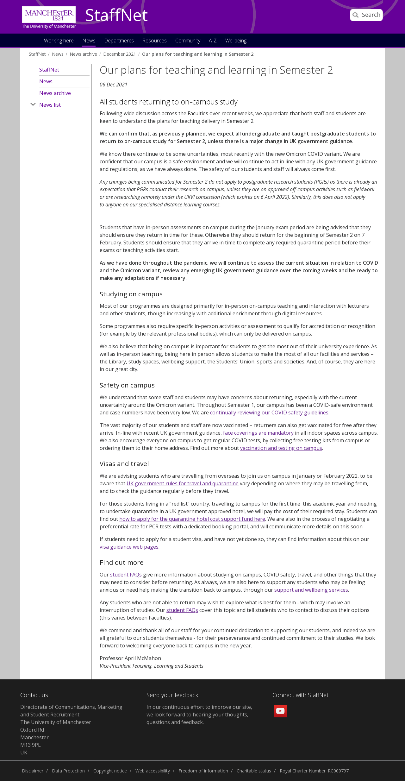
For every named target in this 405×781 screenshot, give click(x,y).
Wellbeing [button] (235, 41)
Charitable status (254, 771)
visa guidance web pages (129, 546)
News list (50, 104)
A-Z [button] (213, 41)
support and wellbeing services (311, 589)
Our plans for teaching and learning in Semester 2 (197, 54)
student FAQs (126, 574)
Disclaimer (32, 771)
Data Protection (68, 771)
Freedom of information (203, 771)
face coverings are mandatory (258, 432)
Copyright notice (110, 771)
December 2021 (119, 54)
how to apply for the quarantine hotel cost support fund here (192, 518)
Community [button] (187, 41)
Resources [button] (154, 41)
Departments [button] (119, 41)
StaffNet (116, 15)
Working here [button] (59, 41)
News (58, 54)
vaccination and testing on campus (281, 447)
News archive (83, 54)
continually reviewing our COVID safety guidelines (269, 412)
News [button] (89, 41)
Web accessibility (152, 771)
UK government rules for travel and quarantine (183, 483)
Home (32, 40)
